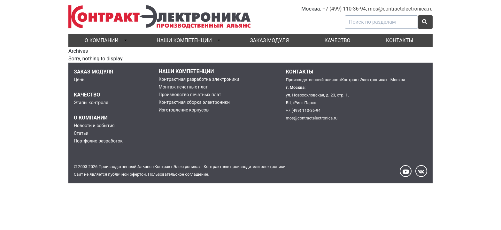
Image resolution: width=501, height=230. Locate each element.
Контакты (399, 40)
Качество (338, 40)
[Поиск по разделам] (381, 22)
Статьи (81, 133)
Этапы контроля (91, 102)
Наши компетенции (184, 40)
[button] (425, 22)
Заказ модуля (269, 40)
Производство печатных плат (189, 94)
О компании (102, 40)
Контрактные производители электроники (244, 166)
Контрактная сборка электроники (194, 102)
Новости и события (94, 125)
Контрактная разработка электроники (198, 79)
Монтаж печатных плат (183, 86)
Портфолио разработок (98, 140)
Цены (80, 79)
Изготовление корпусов (183, 109)
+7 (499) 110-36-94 (344, 9)
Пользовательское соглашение (178, 174)
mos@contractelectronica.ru (400, 9)
